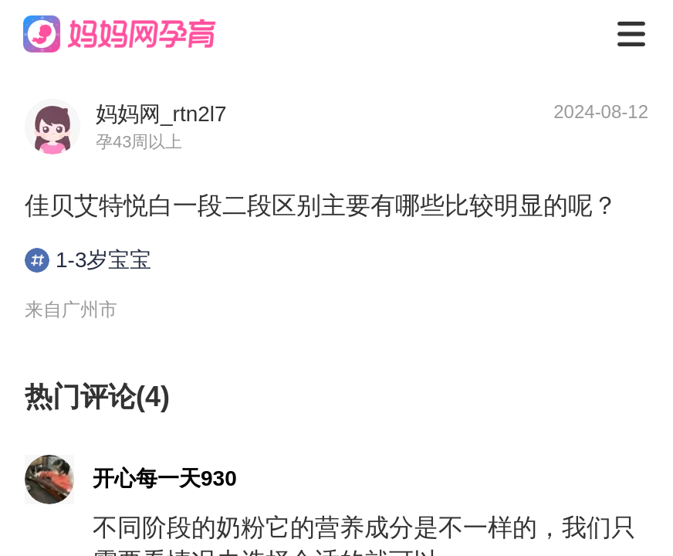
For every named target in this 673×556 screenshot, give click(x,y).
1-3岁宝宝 (88, 260)
